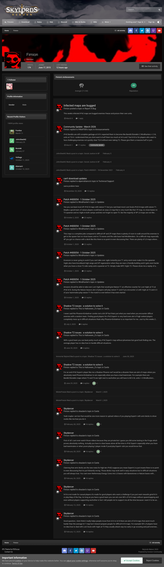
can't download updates (75, 178)
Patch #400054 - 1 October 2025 (79, 199)
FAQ (51, 22)
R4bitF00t (82, 129)
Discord (63, 22)
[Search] (133, 9)
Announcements (102, 129)
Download (25, 22)
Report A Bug (90, 108)
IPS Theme (6, 549)
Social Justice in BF (92, 153)
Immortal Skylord (63, 356)
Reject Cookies (152, 560)
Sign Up (151, 22)
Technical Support (106, 181)
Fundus (19, 130)
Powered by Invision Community (150, 552)
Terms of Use (17, 563)
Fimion (67, 108)
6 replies (83, 324)
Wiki (95, 22)
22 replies (87, 218)
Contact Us (9, 552)
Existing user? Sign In (135, 22)
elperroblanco (84, 181)
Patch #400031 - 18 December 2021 (98, 170)
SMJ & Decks (80, 22)
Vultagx (19, 157)
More (106, 22)
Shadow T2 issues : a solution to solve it (83, 306)
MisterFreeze (61, 392)
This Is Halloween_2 (86, 309)
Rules (39, 22)
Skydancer (89, 392)
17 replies (81, 145)
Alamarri (19, 166)
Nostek (18, 148)
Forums (10, 22)
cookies (18, 561)
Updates (100, 202)
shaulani (82, 411)
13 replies (89, 191)
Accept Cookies (132, 560)
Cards (106, 309)
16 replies (88, 424)
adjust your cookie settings (77, 561)
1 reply (79, 118)
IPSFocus (16, 549)
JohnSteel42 (21, 139)
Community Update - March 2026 (80, 126)
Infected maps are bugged (80, 105)
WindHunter (83, 202)
